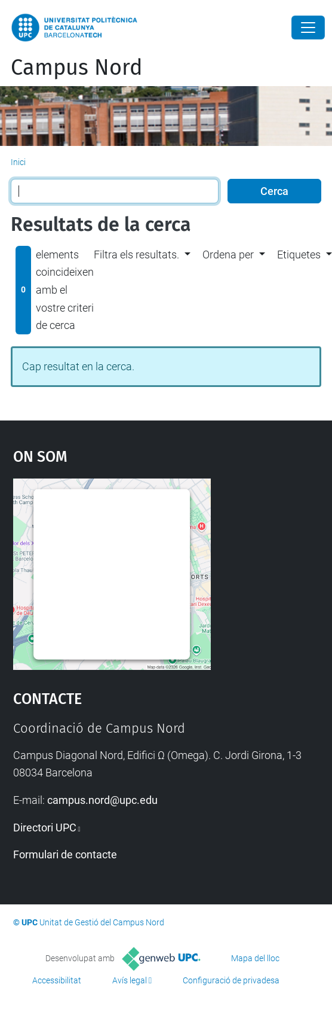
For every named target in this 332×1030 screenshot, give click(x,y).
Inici (18, 162)
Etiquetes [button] (299, 254)
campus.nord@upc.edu (102, 800)
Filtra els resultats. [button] (136, 254)
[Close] (308, 27)
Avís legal (129, 980)
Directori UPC (44, 827)
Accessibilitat (56, 980)
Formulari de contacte (65, 854)
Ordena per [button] (228, 254)
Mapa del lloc (255, 958)
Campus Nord (77, 67)
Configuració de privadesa (231, 980)
